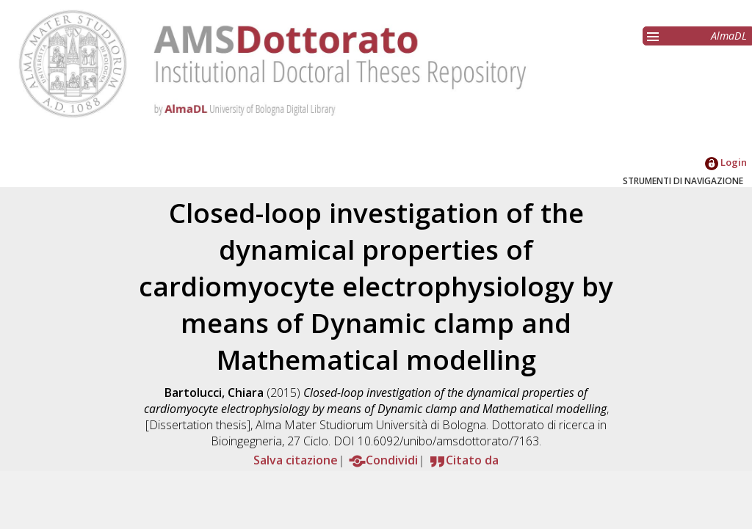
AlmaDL (729, 36)
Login (726, 162)
